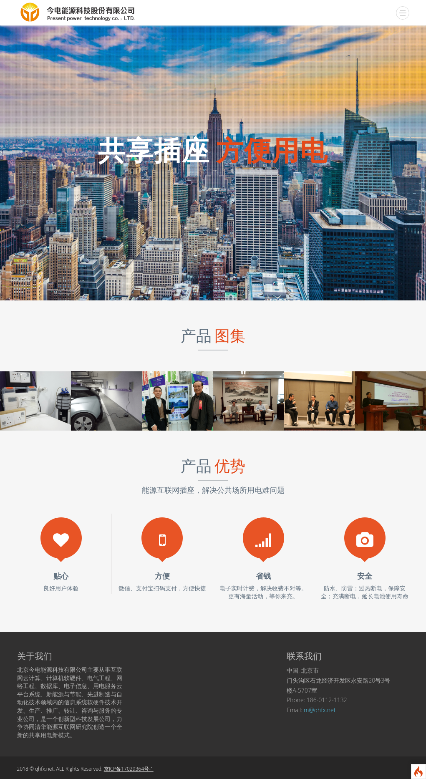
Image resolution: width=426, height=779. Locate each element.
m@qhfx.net (320, 710)
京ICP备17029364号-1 (129, 768)
